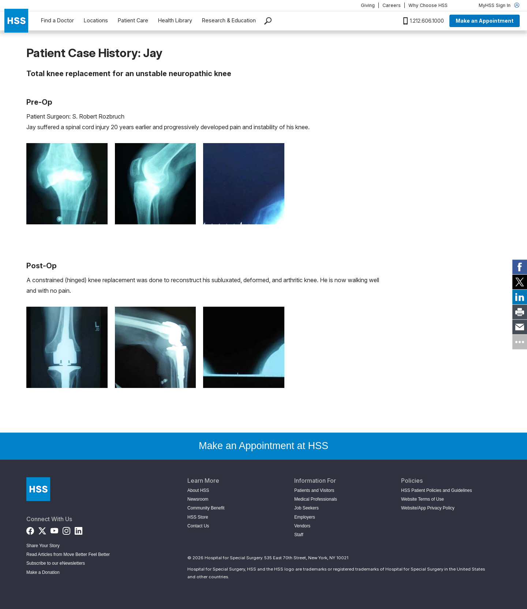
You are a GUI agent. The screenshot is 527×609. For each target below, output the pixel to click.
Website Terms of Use (422, 499)
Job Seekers (306, 508)
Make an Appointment (484, 21)
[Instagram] (66, 529)
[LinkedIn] (78, 529)
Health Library (175, 20)
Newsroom (197, 499)
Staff (298, 534)
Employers (304, 517)
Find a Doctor (57, 20)
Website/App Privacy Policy (428, 508)
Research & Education (229, 20)
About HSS (198, 490)
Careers (391, 5)
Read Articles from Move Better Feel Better (68, 554)
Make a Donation (43, 572)
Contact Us (198, 525)
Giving (368, 5)
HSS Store (197, 517)
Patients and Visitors (314, 490)
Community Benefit (205, 508)
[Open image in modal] (67, 183)
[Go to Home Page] (38, 489)
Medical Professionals (315, 499)
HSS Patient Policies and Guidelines (436, 490)
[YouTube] (54, 529)
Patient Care (133, 20)
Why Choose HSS (428, 5)
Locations (96, 20)
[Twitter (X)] (42, 529)
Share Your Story (43, 545)
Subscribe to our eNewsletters (55, 563)
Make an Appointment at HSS (263, 445)
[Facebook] (30, 529)
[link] (519, 267)
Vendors (302, 525)
